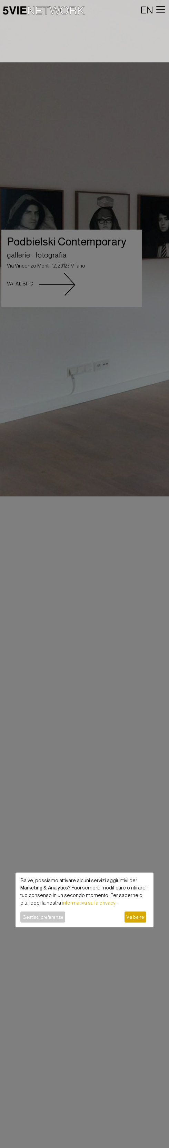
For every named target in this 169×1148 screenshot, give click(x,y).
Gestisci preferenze (42, 917)
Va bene (135, 917)
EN (146, 10)
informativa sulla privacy (89, 903)
